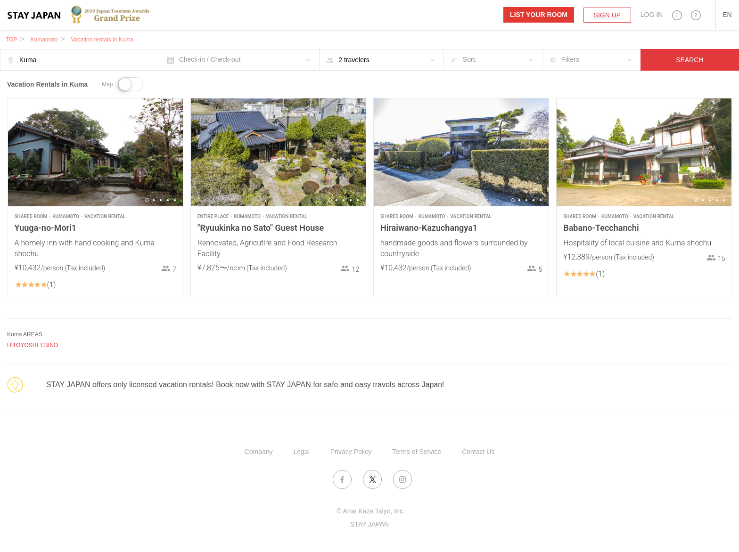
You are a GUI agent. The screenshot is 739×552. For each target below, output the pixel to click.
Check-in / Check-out (210, 59)
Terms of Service (416, 451)
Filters (570, 59)
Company (259, 451)
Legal (302, 451)
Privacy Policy (350, 451)
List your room (538, 14)
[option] (95, 152)
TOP (11, 39)
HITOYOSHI (22, 345)
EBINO (49, 345)
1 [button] (147, 200)
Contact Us (478, 451)
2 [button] (154, 200)
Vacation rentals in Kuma (102, 39)
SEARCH (689, 60)
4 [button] (168, 200)
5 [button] (175, 200)
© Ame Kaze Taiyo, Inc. (371, 511)
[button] (677, 15)
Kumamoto (43, 39)
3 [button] (161, 200)
